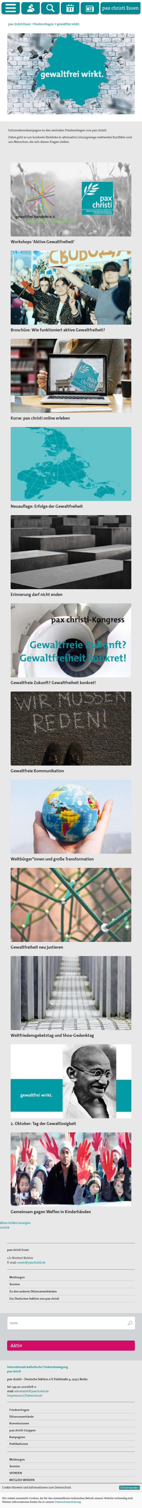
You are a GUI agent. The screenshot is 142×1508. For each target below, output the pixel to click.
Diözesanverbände (21, 1417)
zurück (4, 1227)
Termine (14, 1284)
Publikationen (18, 1444)
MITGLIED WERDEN (22, 1480)
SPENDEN (15, 1473)
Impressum (15, 1395)
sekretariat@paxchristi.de (31, 1391)
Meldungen (17, 1277)
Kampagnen (17, 1437)
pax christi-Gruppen (22, 1430)
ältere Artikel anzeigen (15, 1223)
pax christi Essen (19, 24)
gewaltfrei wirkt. (68, 24)
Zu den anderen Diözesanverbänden (33, 1291)
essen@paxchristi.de (31, 1262)
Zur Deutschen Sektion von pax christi (34, 1299)
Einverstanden (129, 1487)
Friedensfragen (43, 24)
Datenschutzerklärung (68, 1502)
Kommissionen (19, 1423)
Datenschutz (33, 1395)
